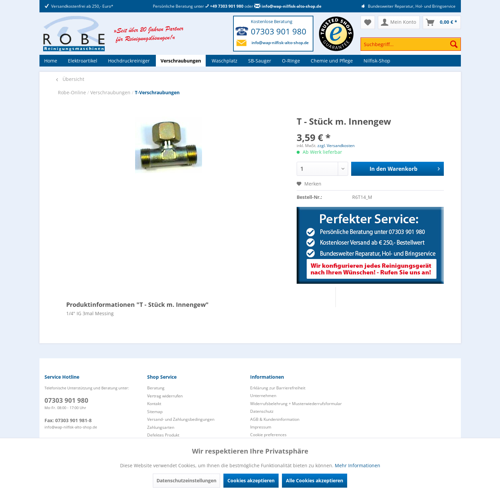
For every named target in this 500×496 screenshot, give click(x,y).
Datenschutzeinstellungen (186, 480)
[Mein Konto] (399, 22)
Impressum (260, 427)
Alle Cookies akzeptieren (314, 480)
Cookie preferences (268, 435)
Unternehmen (263, 395)
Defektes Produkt (163, 435)
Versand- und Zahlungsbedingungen (180, 419)
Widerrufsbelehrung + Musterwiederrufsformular (296, 403)
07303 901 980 (278, 31)
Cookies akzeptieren (251, 480)
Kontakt (154, 403)
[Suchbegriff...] (411, 44)
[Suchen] (454, 44)
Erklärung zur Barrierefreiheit (277, 388)
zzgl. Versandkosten (336, 145)
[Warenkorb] (442, 22)
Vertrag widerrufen (165, 396)
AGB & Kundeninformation (274, 419)
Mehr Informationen (357, 465)
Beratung (156, 388)
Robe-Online (72, 92)
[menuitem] (411, 47)
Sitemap (155, 411)
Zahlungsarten (160, 427)
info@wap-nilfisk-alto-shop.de (287, 6)
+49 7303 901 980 (224, 6)
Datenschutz (262, 411)
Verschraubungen (111, 92)
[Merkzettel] (368, 22)
